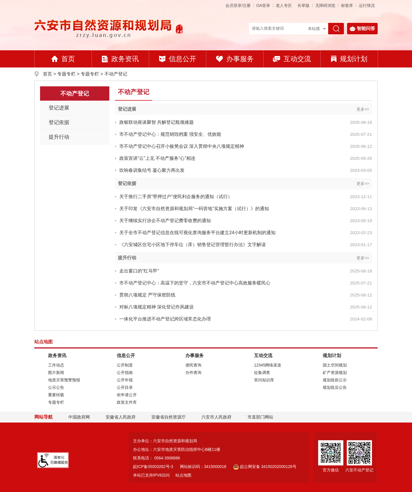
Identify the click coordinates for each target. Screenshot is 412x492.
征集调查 (262, 372)
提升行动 (59, 137)
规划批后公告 (335, 387)
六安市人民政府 (216, 417)
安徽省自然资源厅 (168, 417)
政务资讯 (120, 59)
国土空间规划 (335, 365)
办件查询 (193, 372)
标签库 (347, 5)
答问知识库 (264, 380)
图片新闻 (56, 372)
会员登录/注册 (238, 5)
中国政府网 (79, 417)
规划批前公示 (335, 380)
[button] (304, 5)
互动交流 (292, 59)
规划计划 (349, 59)
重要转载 (56, 395)
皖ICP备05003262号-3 (153, 466)
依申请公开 (127, 395)
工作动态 (56, 365)
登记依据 (59, 122)
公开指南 (125, 372)
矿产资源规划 (335, 372)
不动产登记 (115, 73)
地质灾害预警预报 (64, 380)
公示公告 (56, 387)
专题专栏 (66, 73)
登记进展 (59, 108)
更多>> (362, 109)
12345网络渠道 (267, 365)
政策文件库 (127, 402)
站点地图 (183, 475)
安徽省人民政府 (121, 417)
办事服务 (235, 59)
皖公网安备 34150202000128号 (264, 466)
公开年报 (125, 380)
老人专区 (284, 5)
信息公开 (177, 59)
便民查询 (193, 365)
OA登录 (263, 5)
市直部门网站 (262, 417)
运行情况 (367, 5)
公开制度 (125, 365)
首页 (63, 59)
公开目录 (125, 387)
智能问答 (362, 28)
